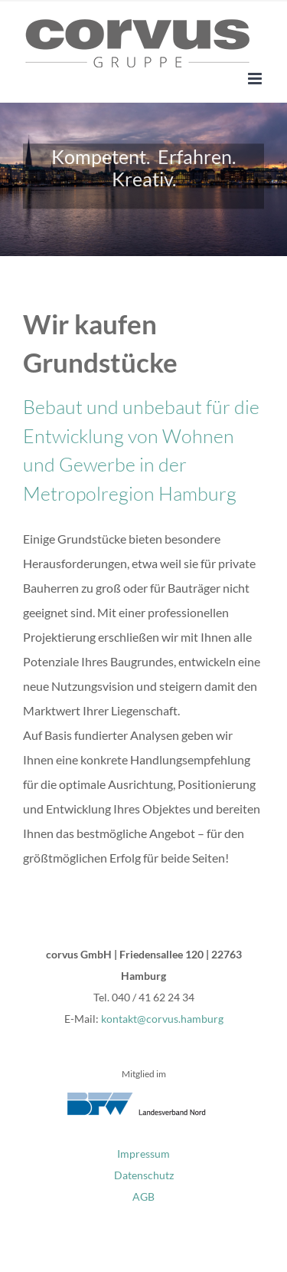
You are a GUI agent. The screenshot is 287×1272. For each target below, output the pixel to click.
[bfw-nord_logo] (143, 1098)
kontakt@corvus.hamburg (162, 1018)
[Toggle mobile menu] (256, 79)
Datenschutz (144, 1175)
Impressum (143, 1153)
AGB (143, 1196)
